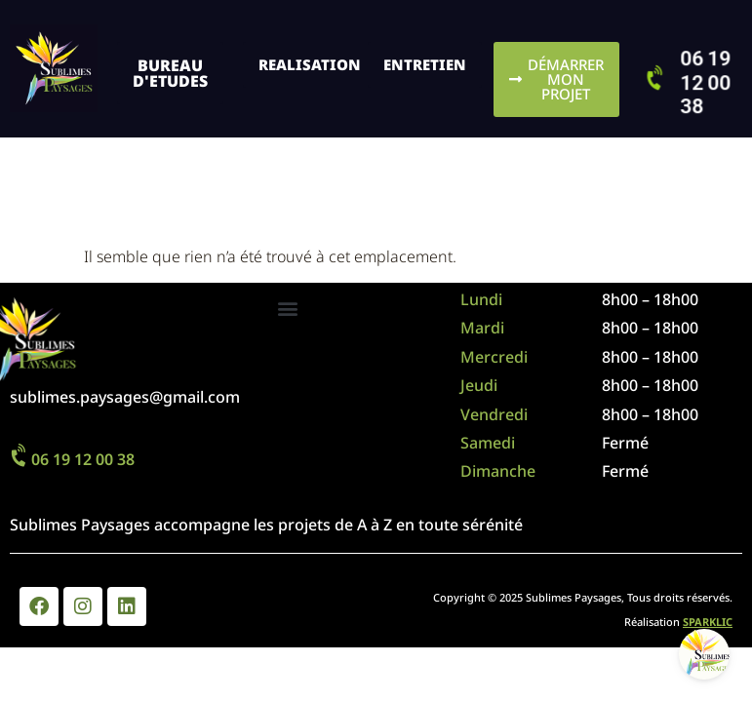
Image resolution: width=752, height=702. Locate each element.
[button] (288, 308)
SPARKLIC (707, 621)
